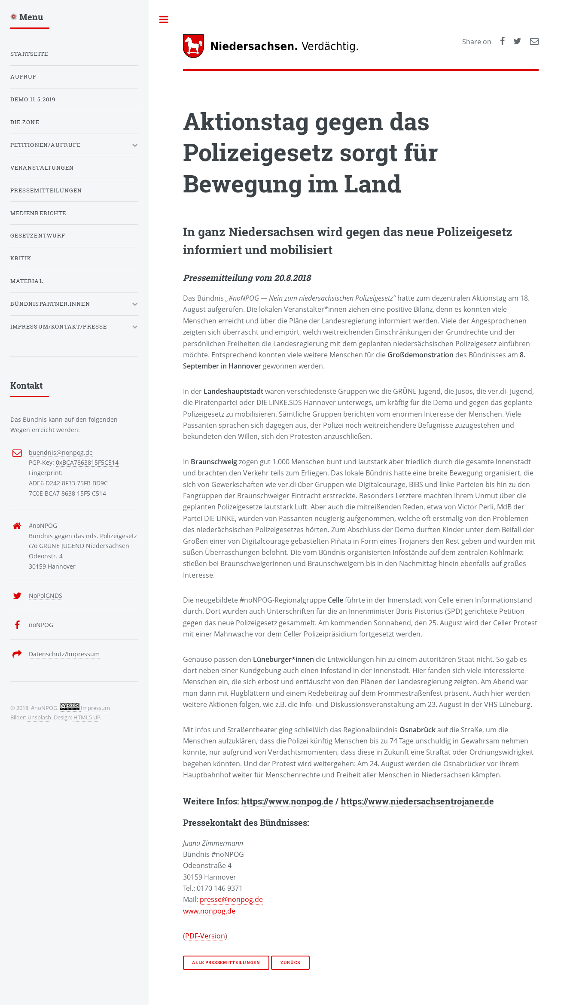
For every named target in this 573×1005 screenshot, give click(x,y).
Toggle (164, 19)
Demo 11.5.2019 (32, 99)
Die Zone (25, 122)
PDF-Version (205, 936)
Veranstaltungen (42, 167)
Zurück (290, 962)
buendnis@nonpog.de (61, 452)
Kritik (20, 258)
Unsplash (39, 717)
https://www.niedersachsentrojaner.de (417, 801)
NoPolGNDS (45, 595)
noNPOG (41, 625)
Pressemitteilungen (46, 190)
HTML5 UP (86, 717)
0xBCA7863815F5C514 (87, 462)
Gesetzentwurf (37, 235)
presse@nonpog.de (231, 899)
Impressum (95, 708)
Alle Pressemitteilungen (226, 962)
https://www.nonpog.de (287, 801)
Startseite (29, 54)
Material (26, 281)
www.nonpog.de (209, 911)
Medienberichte (38, 213)
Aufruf (23, 76)
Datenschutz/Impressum (64, 654)
